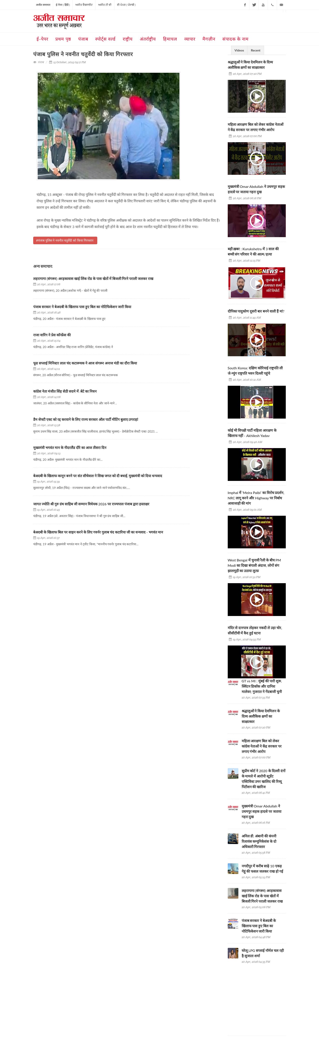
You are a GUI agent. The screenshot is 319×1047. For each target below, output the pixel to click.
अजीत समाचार (43, 4)
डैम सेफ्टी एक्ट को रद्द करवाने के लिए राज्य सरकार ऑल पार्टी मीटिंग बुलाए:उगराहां (85, 419)
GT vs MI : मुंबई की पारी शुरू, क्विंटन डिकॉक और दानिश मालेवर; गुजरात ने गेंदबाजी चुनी (262, 686)
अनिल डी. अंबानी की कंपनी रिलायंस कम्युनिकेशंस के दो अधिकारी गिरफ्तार (259, 841)
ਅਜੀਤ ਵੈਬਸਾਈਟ (84, 4)
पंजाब (41, 62)
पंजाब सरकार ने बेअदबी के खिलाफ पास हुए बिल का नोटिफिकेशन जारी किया (82, 307)
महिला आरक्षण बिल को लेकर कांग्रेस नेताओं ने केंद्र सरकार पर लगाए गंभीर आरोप (262, 746)
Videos (239, 50)
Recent (255, 50)
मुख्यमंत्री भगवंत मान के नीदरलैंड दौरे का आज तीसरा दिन (70, 447)
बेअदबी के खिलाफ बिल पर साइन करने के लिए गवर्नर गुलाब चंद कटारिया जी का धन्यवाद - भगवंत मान (98, 532)
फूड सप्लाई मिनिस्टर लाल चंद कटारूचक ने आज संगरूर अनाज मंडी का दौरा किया (85, 363)
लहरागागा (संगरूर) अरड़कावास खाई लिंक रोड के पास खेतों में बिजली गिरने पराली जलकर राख (93, 278)
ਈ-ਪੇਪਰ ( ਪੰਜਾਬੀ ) (126, 4)
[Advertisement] (261, 995)
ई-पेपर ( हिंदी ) (63, 4)
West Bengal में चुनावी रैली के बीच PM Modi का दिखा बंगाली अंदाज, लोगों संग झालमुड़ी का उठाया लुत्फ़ (254, 565)
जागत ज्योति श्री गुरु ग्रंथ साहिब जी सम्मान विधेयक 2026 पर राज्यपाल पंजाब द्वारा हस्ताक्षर (91, 504)
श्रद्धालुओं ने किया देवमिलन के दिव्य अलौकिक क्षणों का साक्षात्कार (261, 716)
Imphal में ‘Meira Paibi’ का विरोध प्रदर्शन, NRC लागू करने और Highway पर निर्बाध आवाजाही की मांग (256, 497)
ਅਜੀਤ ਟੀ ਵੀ (104, 4)
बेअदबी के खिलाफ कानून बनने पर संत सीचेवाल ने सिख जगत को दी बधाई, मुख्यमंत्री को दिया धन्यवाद (98, 476)
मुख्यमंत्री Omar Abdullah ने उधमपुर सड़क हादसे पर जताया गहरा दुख (262, 811)
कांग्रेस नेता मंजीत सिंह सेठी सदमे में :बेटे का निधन (65, 391)
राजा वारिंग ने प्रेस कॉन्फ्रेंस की (52, 335)
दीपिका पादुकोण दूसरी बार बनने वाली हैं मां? (256, 311)
